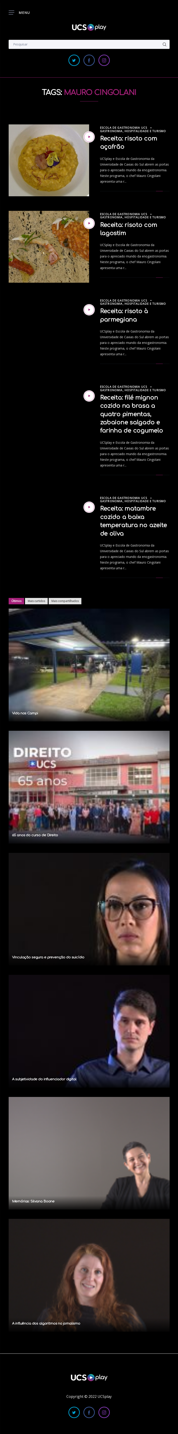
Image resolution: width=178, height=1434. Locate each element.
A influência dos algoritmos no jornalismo (46, 1324)
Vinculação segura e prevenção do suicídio (48, 957)
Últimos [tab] (16, 601)
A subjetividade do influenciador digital (44, 1079)
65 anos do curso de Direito (35, 835)
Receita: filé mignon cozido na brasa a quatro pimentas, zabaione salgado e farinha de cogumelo (131, 414)
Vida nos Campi (25, 713)
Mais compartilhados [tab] (65, 601)
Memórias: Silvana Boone (33, 1201)
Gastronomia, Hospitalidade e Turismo (133, 131)
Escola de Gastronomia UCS (123, 128)
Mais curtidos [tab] (36, 601)
